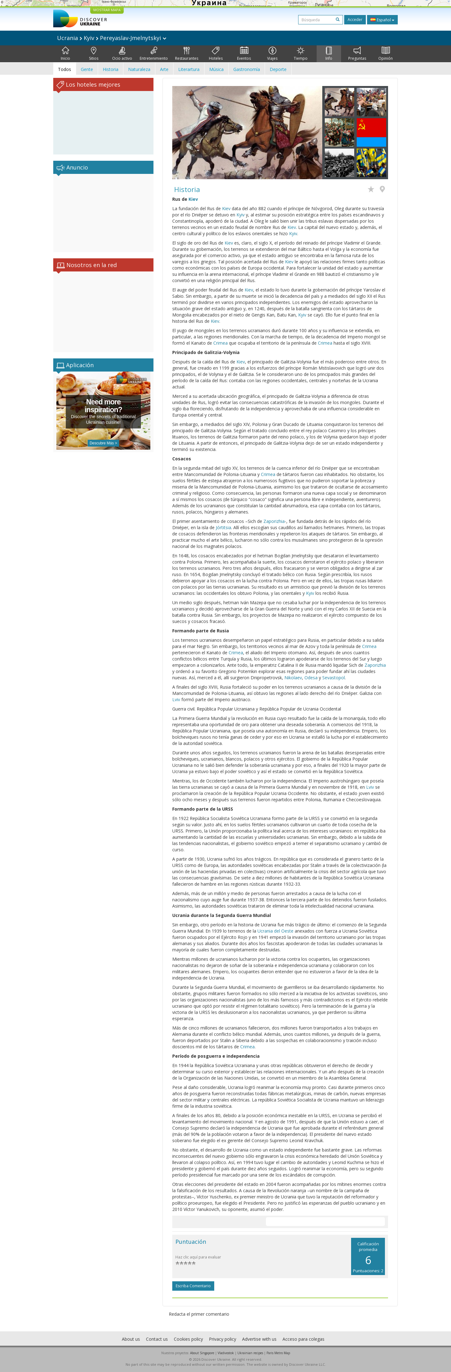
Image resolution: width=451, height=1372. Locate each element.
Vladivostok (226, 1353)
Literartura (189, 69)
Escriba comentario (193, 1285)
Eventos (244, 54)
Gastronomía (246, 69)
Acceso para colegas (303, 1339)
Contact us (157, 1339)
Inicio (65, 54)
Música (216, 69)
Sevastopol (333, 678)
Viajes (272, 54)
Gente (87, 69)
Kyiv (240, 215)
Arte (164, 69)
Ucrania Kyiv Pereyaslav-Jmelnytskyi (111, 38)
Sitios (93, 54)
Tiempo (301, 54)
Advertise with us (259, 1339)
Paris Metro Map (278, 1353)
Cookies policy (188, 1339)
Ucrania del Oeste (275, 931)
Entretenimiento (154, 54)
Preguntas (357, 54)
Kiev (193, 199)
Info (328, 54)
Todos (64, 69)
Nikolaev (293, 678)
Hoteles (216, 54)
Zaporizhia (274, 521)
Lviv (176, 699)
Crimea (220, 343)
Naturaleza (139, 69)
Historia (110, 69)
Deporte (278, 69)
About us (131, 1339)
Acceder (355, 19)
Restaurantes (186, 54)
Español (382, 20)
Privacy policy (222, 1339)
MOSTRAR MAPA (107, 10)
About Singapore (202, 1353)
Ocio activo (122, 54)
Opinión (385, 54)
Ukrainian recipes (250, 1353)
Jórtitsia (223, 527)
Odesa (311, 678)
